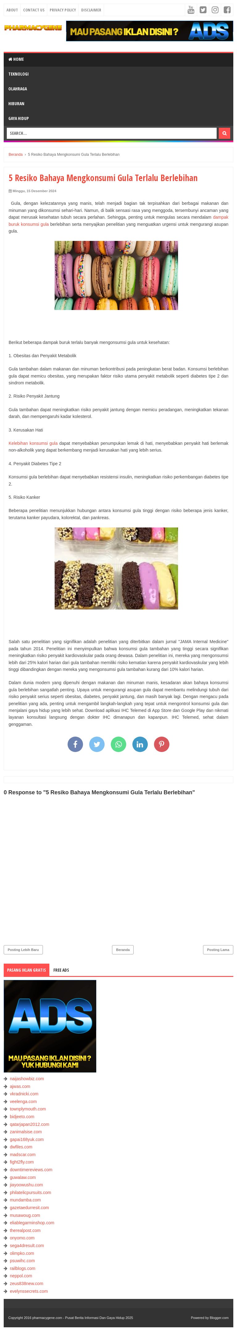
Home (16, 59)
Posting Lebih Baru (23, 950)
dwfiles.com (21, 1146)
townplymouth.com (28, 1108)
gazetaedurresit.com (29, 1207)
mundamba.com (25, 1199)
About (12, 10)
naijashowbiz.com (27, 1078)
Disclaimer (91, 10)
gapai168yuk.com (27, 1139)
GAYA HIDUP (18, 118)
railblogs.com (22, 1268)
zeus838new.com (26, 1283)
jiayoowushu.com (26, 1184)
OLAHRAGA (17, 89)
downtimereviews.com (31, 1169)
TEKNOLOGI (18, 74)
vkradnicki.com (24, 1093)
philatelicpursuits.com (30, 1192)
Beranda (123, 950)
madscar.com (22, 1154)
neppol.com (21, 1275)
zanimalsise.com (26, 1131)
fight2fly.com (22, 1161)
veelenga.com (23, 1101)
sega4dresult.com (27, 1245)
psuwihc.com (22, 1260)
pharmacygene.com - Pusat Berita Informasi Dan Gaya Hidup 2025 (82, 1318)
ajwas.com (20, 1086)
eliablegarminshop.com (32, 1222)
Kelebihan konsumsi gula (33, 443)
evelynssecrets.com (29, 1291)
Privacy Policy (63, 10)
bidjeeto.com (22, 1116)
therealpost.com (25, 1230)
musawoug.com (25, 1215)
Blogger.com (219, 1318)
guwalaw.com (23, 1177)
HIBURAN (16, 103)
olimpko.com (22, 1253)
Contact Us (33, 10)
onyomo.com (22, 1237)
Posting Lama (218, 950)
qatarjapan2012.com (29, 1124)
